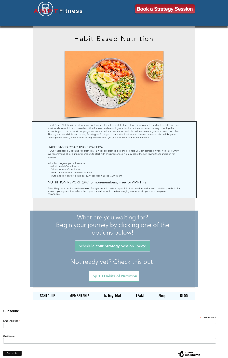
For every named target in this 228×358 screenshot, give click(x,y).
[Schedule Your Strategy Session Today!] (112, 245)
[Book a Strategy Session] (165, 8)
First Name (8, 336)
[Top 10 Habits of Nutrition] (114, 276)
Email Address (11, 320)
